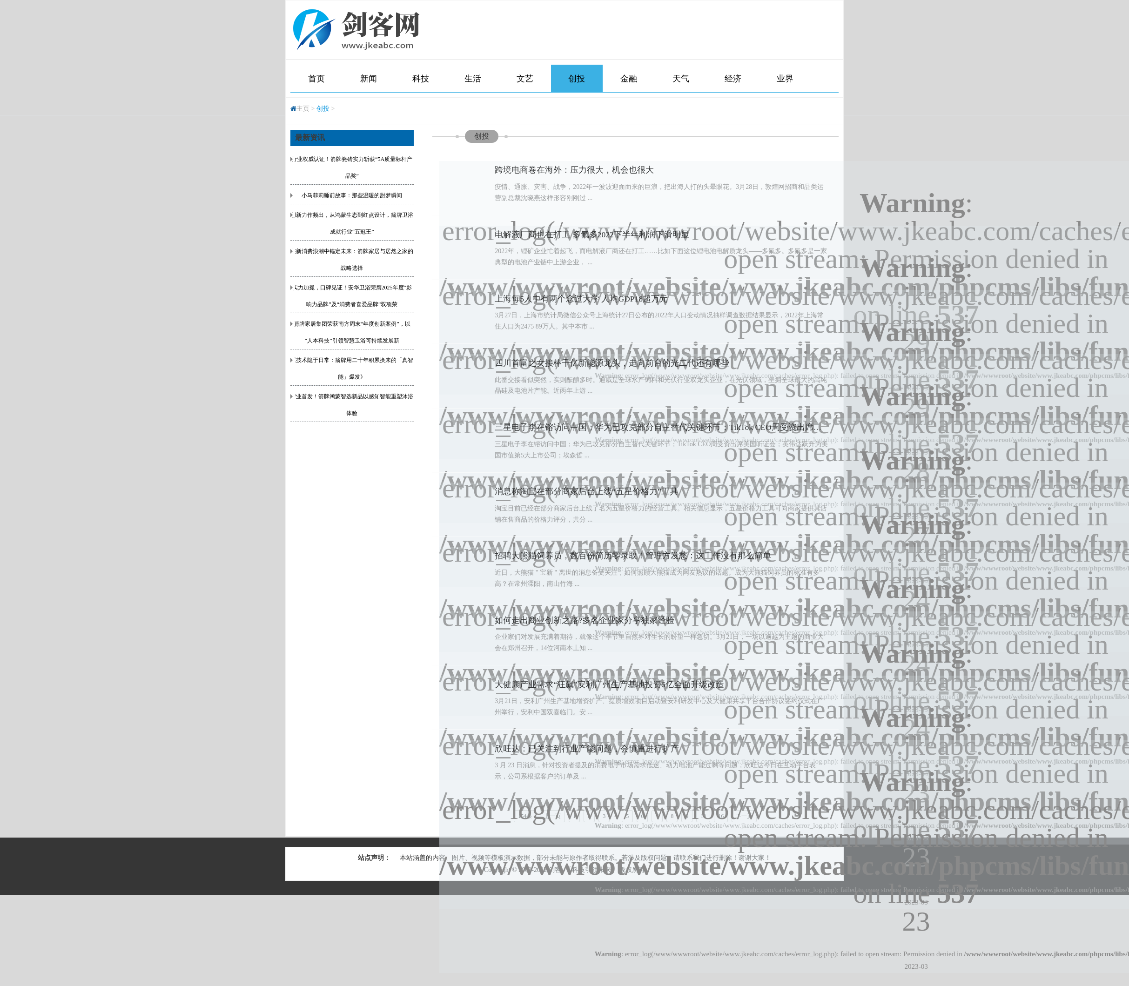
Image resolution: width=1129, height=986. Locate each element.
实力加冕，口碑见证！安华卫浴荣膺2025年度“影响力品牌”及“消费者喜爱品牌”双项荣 (352, 296)
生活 (472, 78)
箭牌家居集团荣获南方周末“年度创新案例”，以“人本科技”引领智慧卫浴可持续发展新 (352, 332)
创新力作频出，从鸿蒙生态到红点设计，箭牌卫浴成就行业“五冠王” (351, 223)
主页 (302, 108)
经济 (733, 78)
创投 (576, 78)
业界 (785, 78)
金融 (628, 78)
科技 (420, 78)
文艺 (525, 78)
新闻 (368, 78)
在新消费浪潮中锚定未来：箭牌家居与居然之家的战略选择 (351, 259)
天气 (680, 78)
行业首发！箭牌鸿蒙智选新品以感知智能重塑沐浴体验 (351, 404)
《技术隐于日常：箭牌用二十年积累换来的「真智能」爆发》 (351, 368)
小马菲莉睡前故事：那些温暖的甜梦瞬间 (352, 195)
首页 (316, 78)
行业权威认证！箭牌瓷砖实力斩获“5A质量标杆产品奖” (351, 167)
